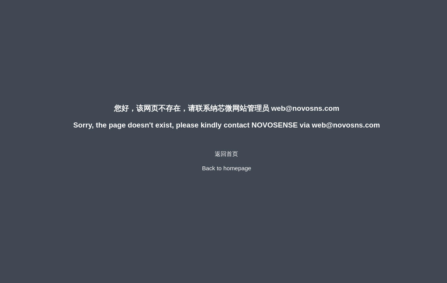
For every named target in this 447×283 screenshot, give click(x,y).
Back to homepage (226, 168)
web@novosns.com (305, 108)
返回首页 (226, 153)
